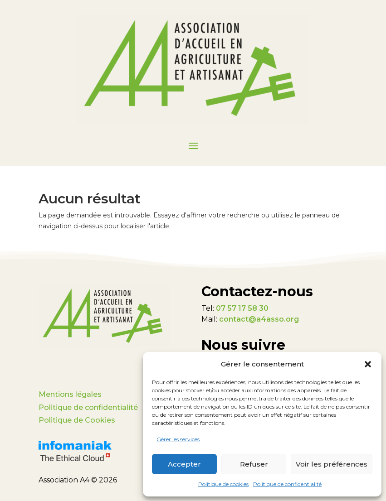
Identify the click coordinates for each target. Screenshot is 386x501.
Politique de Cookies (77, 420)
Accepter (184, 464)
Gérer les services (178, 439)
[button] (367, 364)
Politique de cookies (223, 484)
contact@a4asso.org (259, 319)
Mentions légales (70, 394)
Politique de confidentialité (287, 484)
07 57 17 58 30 (242, 308)
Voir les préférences (331, 464)
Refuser (254, 464)
